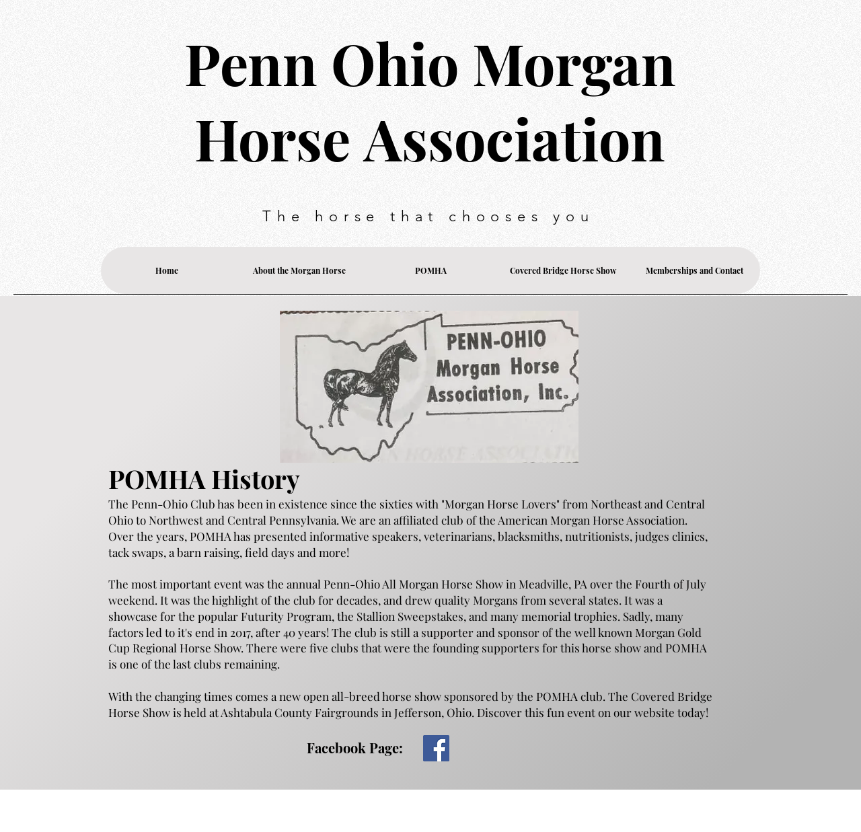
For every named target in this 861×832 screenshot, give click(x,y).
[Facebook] (436, 748)
